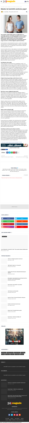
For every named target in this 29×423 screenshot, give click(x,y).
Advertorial (4, 352)
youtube (22, 226)
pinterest (8, 224)
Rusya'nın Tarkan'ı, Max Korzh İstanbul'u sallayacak (16, 297)
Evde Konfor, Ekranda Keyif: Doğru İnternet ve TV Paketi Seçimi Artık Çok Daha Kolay (17, 396)
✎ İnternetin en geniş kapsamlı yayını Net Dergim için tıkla (11, 142)
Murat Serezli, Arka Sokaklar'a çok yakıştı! (15, 284)
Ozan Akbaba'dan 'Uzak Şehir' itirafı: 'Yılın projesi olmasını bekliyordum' (14, 249)
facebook (8, 218)
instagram (8, 226)
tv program (17, 354)
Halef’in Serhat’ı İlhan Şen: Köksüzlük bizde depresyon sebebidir (17, 272)
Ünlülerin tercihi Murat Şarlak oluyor (14, 303)
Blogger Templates (12, 419)
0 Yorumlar (26, 175)
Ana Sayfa (2, 6)
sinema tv (7, 354)
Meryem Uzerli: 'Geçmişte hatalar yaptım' (15, 310)
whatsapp (8, 221)
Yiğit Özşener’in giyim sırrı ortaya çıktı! (14, 265)
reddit (22, 221)
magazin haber (17, 352)
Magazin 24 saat (10, 352)
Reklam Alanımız (14, 206)
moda (3, 354)
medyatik (23, 352)
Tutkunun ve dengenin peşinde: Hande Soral (15, 258)
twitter (22, 218)
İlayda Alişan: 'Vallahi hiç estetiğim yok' (14, 316)
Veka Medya (14, 168)
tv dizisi (13, 354)
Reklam (22, 418)
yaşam (6, 6)
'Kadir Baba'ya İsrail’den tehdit (13, 291)
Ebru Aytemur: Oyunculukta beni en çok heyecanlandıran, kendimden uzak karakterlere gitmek (17, 279)
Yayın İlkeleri (17, 418)
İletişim (12, 418)
